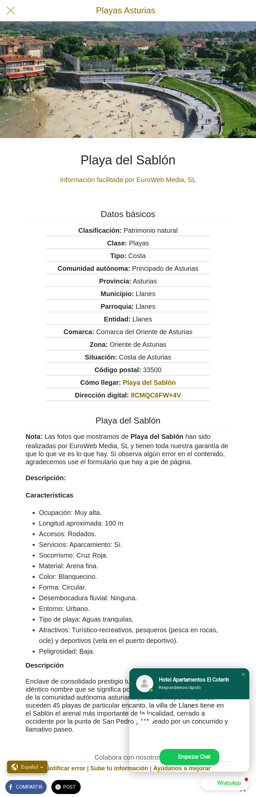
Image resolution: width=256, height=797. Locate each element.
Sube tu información (119, 768)
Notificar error (65, 768)
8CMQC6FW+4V (156, 395)
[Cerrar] (11, 11)
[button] (243, 674)
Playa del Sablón (149, 382)
